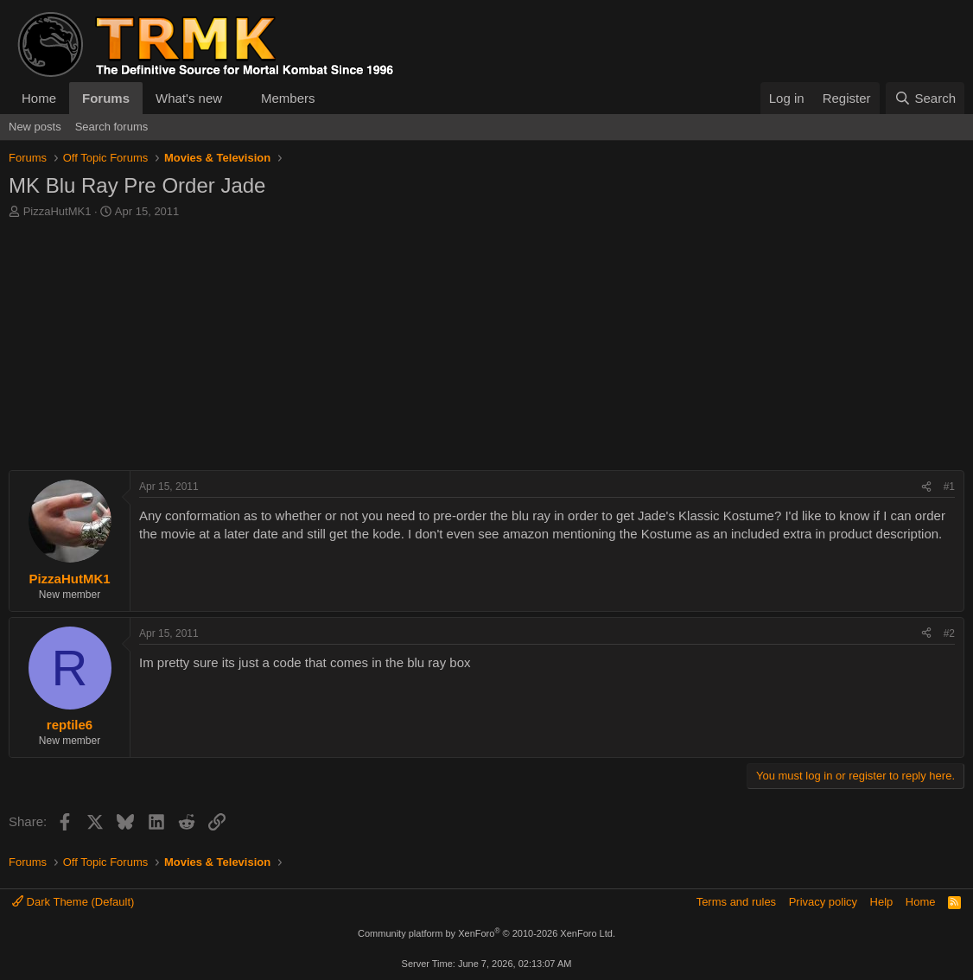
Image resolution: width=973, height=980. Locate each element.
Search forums (112, 126)
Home (39, 98)
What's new (189, 98)
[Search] (925, 98)
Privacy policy (823, 901)
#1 (949, 486)
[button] (236, 98)
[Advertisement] (486, 349)
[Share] (926, 487)
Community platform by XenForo (486, 933)
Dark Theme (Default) (73, 901)
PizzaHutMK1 (57, 211)
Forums (106, 98)
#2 (949, 633)
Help (882, 901)
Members (288, 98)
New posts (35, 126)
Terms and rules (736, 901)
